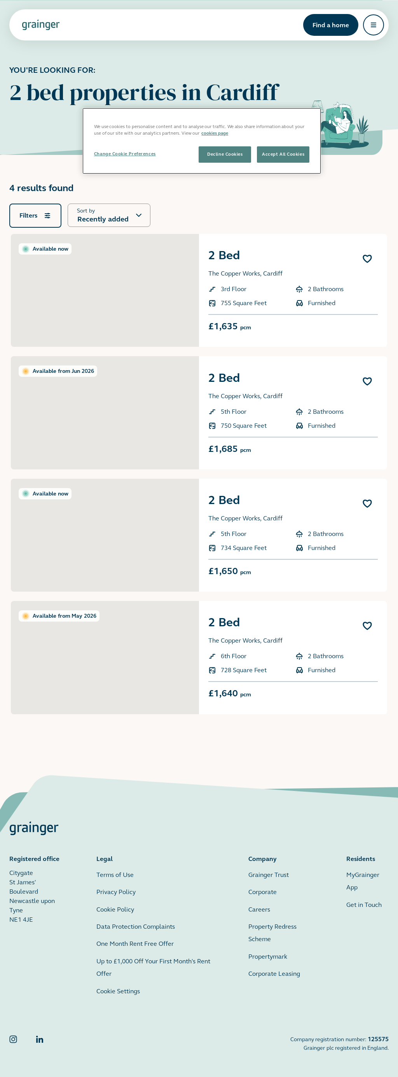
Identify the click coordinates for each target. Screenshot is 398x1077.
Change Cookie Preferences (125, 153)
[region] (201, 141)
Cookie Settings (118, 991)
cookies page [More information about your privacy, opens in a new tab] (214, 133)
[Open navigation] (373, 24)
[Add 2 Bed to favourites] (367, 258)
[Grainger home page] (41, 24)
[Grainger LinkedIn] (40, 1043)
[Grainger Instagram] (13, 1043)
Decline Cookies (225, 154)
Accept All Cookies (283, 154)
